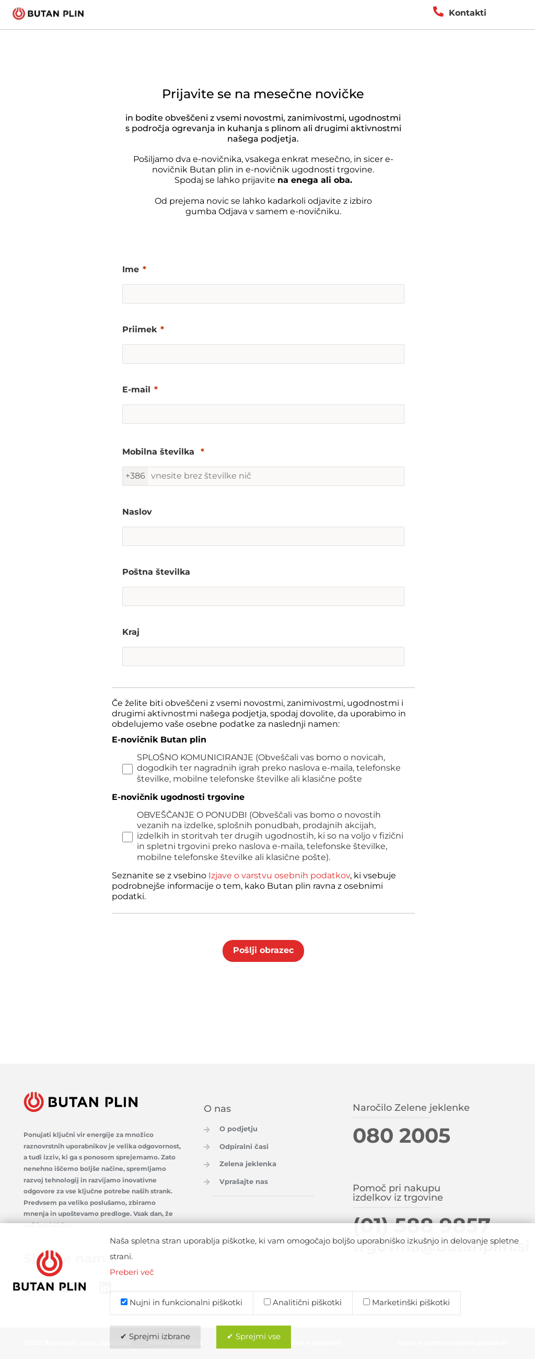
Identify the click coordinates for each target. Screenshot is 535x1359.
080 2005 (401, 1137)
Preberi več (132, 1273)
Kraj (130, 632)
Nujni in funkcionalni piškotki (181, 1303)
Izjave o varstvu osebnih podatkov (279, 876)
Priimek (139, 330)
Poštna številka (156, 572)
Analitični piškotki (303, 1303)
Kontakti (467, 13)
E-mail (136, 390)
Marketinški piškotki (406, 1303)
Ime (130, 270)
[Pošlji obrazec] (263, 951)
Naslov (137, 512)
